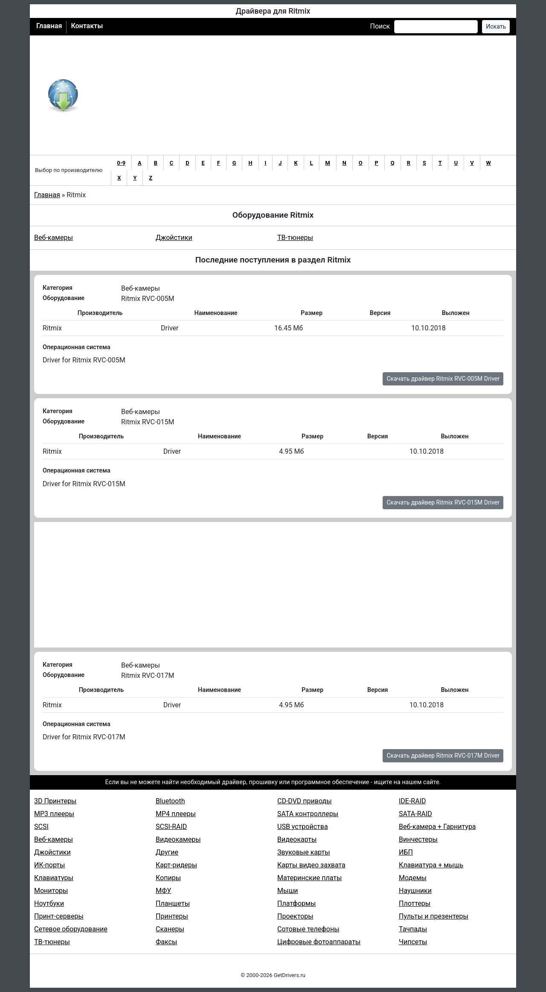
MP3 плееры (54, 814)
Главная (49, 26)
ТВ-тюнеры (295, 237)
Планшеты (173, 903)
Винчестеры (418, 839)
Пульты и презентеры (433, 916)
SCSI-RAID (171, 827)
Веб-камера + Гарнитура (437, 827)
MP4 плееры (176, 814)
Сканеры (170, 929)
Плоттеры (414, 903)
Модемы (413, 878)
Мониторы (51, 891)
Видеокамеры (178, 839)
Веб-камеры (53, 237)
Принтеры (172, 916)
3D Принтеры (55, 801)
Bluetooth (170, 801)
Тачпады (413, 929)
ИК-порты (49, 865)
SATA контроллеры (307, 814)
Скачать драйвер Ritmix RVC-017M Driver (443, 755)
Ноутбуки (49, 903)
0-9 (121, 163)
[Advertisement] (301, 95)
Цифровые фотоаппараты (318, 942)
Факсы (166, 942)
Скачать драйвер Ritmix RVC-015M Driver (443, 502)
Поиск (380, 26)
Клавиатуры (53, 878)
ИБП (406, 852)
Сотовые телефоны (308, 929)
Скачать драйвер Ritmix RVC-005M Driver (443, 378)
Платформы (296, 903)
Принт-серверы (59, 916)
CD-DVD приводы (304, 801)
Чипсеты (413, 942)
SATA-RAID (415, 814)
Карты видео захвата (311, 865)
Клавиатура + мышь (431, 865)
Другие (167, 852)
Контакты (87, 26)
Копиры (168, 878)
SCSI (41, 827)
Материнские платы (309, 878)
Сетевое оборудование (70, 929)
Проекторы (295, 916)
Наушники (415, 891)
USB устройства (302, 827)
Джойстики (174, 237)
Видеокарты (297, 839)
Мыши (287, 891)
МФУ (163, 891)
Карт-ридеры (176, 865)
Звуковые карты (303, 852)
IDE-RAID (412, 801)
